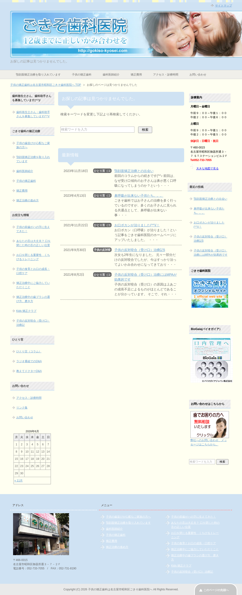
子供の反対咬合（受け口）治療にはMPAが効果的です (211, 252)
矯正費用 (136, 74)
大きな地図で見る (207, 168)
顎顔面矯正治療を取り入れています (38, 74)
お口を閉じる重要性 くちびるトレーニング (33, 257)
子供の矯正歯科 (81, 74)
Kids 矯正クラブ (26, 311)
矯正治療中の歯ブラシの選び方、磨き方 (33, 299)
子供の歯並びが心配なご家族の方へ (33, 145)
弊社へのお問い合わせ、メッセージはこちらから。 (209, 440)
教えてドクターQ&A (29, 371)
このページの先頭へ (216, 590)
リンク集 (22, 407)
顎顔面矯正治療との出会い (134, 171)
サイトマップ (223, 5)
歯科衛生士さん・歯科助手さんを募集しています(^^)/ (33, 114)
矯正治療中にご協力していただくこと (33, 285)
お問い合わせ (197, 74)
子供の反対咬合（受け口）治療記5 (139, 250)
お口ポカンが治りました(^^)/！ (137, 225)
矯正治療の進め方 (27, 200)
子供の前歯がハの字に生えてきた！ (33, 229)
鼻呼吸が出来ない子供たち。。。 (138, 195)
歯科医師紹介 (111, 74)
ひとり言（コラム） (29, 351)
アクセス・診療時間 (165, 74)
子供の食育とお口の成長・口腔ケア (33, 271)
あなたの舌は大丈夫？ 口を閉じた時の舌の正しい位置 (33, 243)
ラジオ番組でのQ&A (29, 361)
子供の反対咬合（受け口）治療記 (33, 323)
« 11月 (18, 480)
